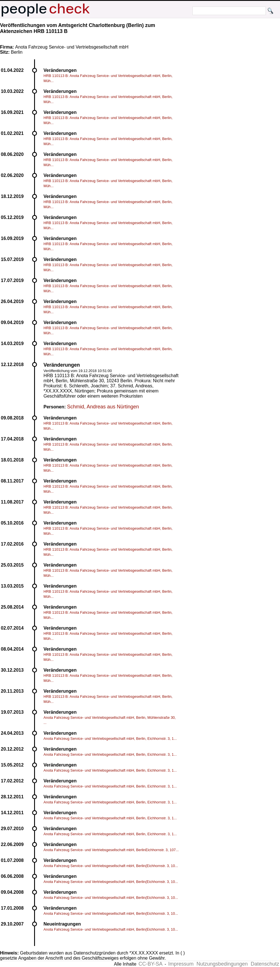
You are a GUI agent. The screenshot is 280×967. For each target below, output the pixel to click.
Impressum (181, 964)
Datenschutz (265, 964)
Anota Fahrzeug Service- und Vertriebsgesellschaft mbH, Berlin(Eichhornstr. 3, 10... (110, 866)
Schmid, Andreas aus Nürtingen (103, 407)
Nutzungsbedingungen (222, 964)
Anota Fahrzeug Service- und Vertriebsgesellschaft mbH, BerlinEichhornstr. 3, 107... (111, 850)
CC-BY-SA (150, 964)
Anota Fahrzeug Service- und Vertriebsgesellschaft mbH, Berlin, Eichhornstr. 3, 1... (110, 738)
